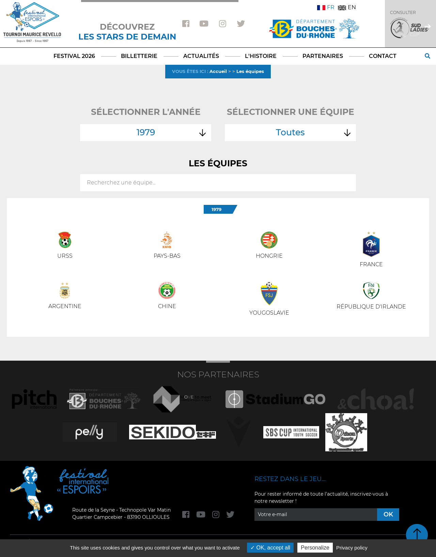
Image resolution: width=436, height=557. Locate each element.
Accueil (218, 71)
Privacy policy (352, 548)
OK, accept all (270, 548)
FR (325, 7)
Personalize (315, 548)
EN (347, 7)
